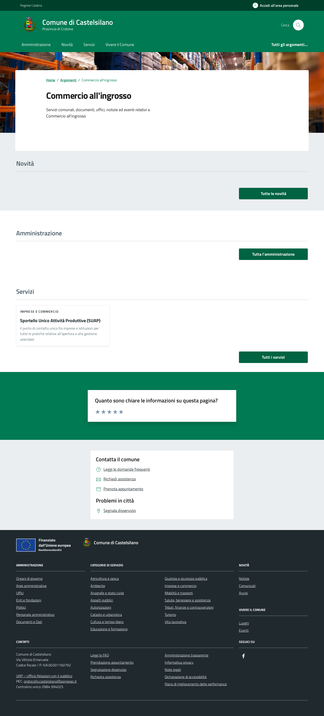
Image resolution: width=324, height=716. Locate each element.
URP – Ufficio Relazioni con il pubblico (44, 676)
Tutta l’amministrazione (273, 254)
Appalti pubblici (101, 600)
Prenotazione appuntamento (111, 662)
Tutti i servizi (273, 357)
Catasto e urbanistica (106, 614)
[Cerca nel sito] (298, 25)
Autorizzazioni (100, 607)
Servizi (89, 44)
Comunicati (247, 585)
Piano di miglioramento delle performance (196, 684)
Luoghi (244, 623)
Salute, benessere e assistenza (188, 600)
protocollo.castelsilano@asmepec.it (50, 681)
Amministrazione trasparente (186, 655)
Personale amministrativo (35, 614)
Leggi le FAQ (99, 655)
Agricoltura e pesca (104, 578)
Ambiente (97, 585)
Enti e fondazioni (28, 600)
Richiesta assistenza (105, 676)
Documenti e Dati (29, 621)
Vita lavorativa (175, 621)
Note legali (173, 669)
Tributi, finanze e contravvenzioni (189, 607)
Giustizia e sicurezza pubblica (186, 578)
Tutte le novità (273, 193)
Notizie (244, 578)
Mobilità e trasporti (179, 593)
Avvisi (243, 593)
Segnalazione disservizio (108, 669)
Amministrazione (36, 44)
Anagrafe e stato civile (107, 593)
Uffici (20, 593)
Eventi (244, 630)
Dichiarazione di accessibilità (186, 676)
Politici (21, 607)
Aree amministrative (31, 585)
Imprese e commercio (39, 311)
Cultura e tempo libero (107, 621)
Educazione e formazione (109, 629)
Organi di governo (29, 578)
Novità (67, 44)
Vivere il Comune (120, 44)
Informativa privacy (179, 662)
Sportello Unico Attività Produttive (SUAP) (60, 321)
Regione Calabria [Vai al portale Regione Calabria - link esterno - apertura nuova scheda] (31, 5)
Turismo (170, 614)
